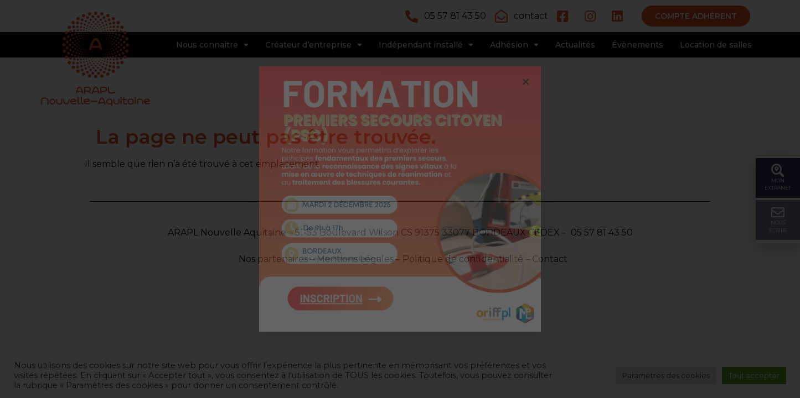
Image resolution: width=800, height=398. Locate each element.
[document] (400, 199)
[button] (526, 81)
